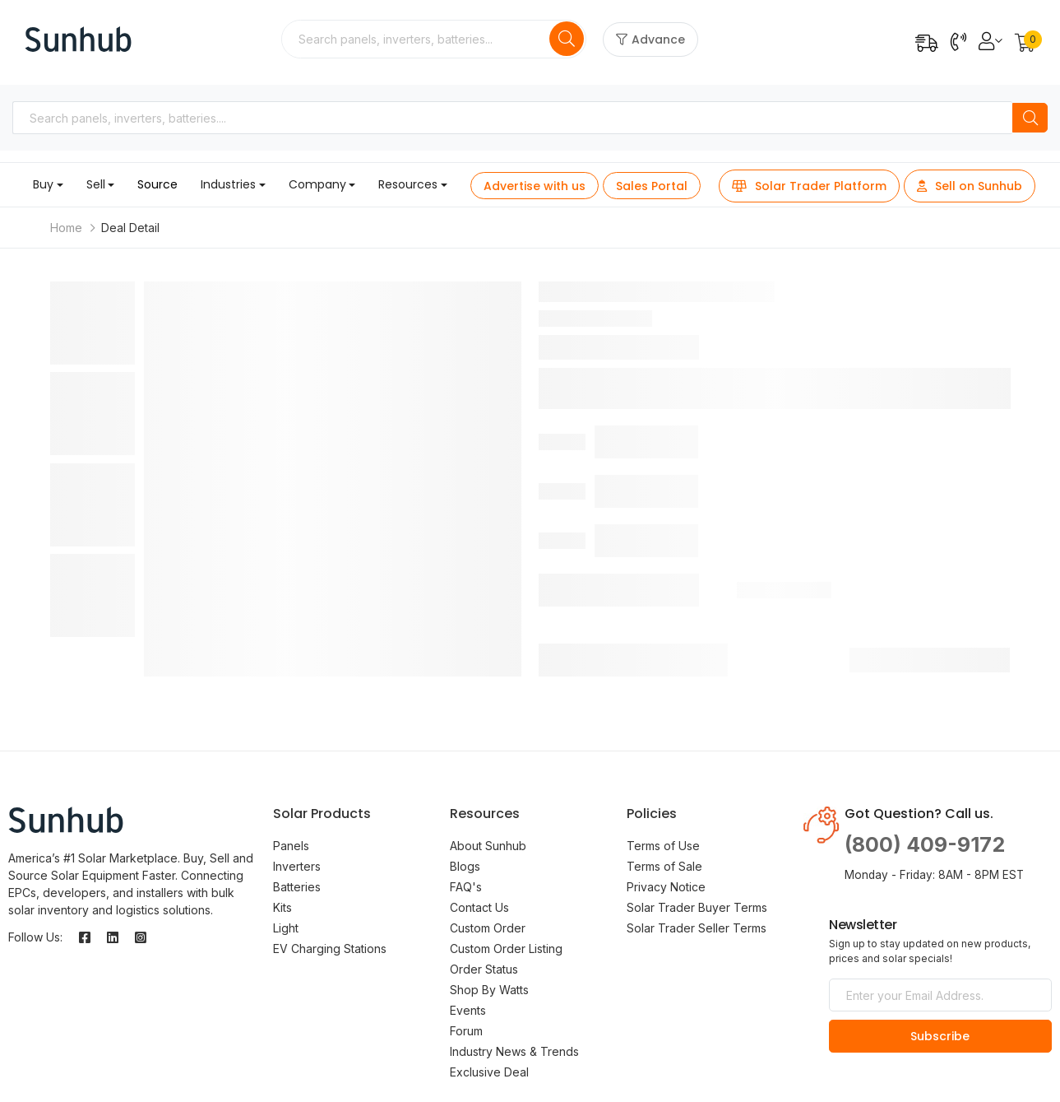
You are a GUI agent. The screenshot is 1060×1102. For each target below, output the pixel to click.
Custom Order (487, 928)
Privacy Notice (666, 887)
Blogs (465, 866)
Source (157, 184)
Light (286, 928)
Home (66, 228)
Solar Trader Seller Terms (696, 928)
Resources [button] (407, 184)
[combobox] (416, 39)
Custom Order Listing (506, 949)
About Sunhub (488, 846)
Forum (466, 1031)
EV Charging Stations (330, 949)
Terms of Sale (664, 866)
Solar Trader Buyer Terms (697, 907)
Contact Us (479, 907)
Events (468, 1010)
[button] (1025, 44)
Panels (291, 846)
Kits (282, 907)
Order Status (484, 969)
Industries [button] (228, 184)
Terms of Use (663, 846)
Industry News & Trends (514, 1051)
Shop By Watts (489, 990)
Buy (43, 184)
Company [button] (317, 184)
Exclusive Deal (489, 1072)
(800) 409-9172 (925, 844)
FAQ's (466, 887)
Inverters (297, 866)
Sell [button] (95, 184)
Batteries (297, 887)
